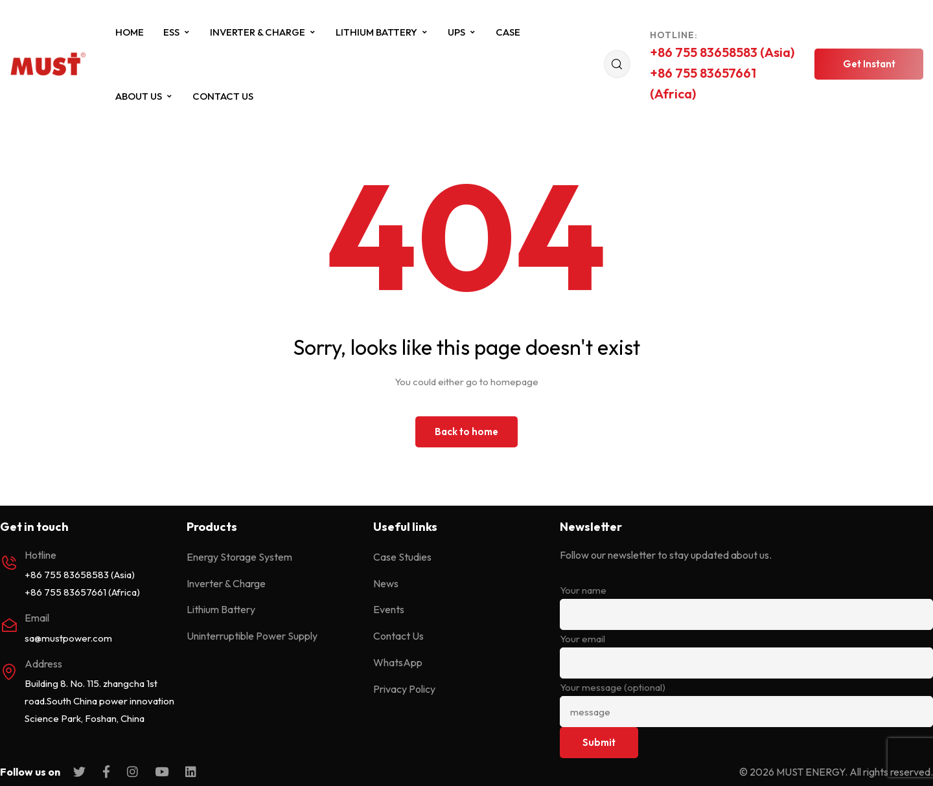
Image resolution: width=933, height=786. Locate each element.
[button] (868, 64)
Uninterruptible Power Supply (252, 635)
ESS (176, 32)
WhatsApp (397, 662)
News (385, 583)
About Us (144, 96)
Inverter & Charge (263, 32)
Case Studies (402, 556)
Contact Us (222, 96)
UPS (462, 32)
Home (129, 32)
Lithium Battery (382, 32)
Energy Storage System (239, 556)
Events (388, 609)
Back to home (466, 431)
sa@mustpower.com (68, 638)
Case (508, 32)
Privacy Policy (404, 688)
